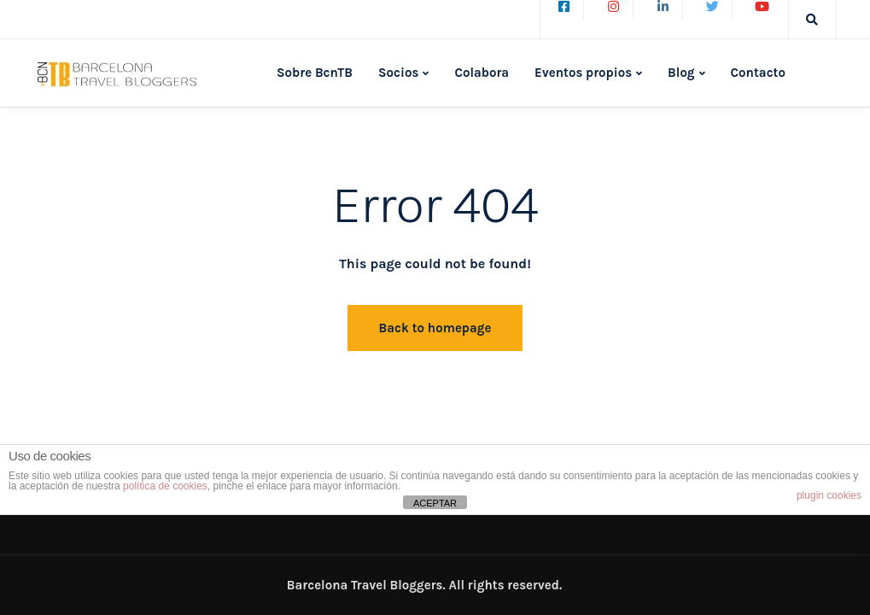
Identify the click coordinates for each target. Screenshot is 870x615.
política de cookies (165, 486)
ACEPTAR (435, 503)
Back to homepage (435, 328)
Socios (398, 72)
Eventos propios (583, 72)
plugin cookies (829, 495)
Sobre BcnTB (315, 72)
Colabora (481, 72)
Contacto (758, 72)
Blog (681, 72)
